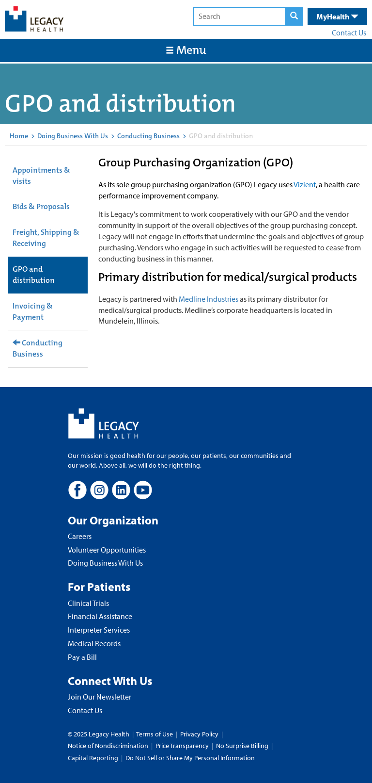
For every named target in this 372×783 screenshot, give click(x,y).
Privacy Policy (199, 734)
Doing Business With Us (72, 135)
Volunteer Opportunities (107, 550)
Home (19, 135)
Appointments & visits (41, 175)
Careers (80, 536)
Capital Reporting (93, 757)
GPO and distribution (34, 274)
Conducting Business (148, 135)
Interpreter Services (99, 630)
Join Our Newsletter (99, 696)
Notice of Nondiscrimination (108, 745)
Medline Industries (208, 299)
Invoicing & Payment (33, 311)
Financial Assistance (100, 616)
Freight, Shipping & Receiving (46, 237)
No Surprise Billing (242, 745)
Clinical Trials (88, 603)
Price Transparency (182, 745)
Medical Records (94, 643)
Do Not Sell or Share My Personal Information (190, 757)
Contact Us (349, 32)
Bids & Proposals (41, 206)
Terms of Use (155, 734)
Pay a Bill (82, 657)
